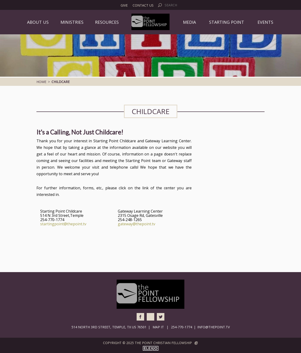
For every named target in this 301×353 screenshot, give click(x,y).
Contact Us (143, 5)
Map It (158, 327)
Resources (107, 22)
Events (265, 22)
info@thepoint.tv (213, 327)
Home (41, 81)
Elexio (151, 348)
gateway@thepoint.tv (136, 223)
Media (189, 22)
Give (124, 5)
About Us (38, 22)
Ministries (71, 22)
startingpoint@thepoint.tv (63, 223)
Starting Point (226, 22)
